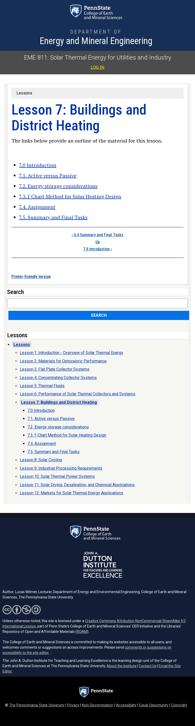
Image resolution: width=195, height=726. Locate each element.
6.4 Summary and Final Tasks (97, 234)
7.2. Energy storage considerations (58, 186)
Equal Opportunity (153, 705)
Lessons (24, 93)
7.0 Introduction (37, 165)
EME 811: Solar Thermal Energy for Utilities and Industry (97, 57)
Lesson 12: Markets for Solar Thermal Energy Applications (71, 493)
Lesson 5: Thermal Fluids (42, 385)
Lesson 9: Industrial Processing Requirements (61, 468)
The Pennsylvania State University (36, 705)
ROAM (82, 632)
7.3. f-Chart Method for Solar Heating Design (70, 196)
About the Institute (122, 666)
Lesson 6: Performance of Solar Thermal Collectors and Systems (77, 394)
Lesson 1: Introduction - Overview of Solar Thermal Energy (71, 352)
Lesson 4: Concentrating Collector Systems (58, 377)
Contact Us (147, 666)
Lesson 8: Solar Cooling (41, 459)
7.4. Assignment (37, 206)
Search (99, 315)
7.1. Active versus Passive (47, 175)
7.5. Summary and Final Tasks (53, 217)
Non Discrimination (97, 705)
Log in (97, 67)
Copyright (179, 705)
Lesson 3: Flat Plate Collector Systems (54, 369)
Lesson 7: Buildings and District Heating (59, 402)
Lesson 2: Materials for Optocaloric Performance (63, 361)
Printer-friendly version (31, 276)
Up (97, 242)
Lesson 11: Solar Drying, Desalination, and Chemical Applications (77, 484)
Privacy (73, 705)
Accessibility (126, 705)
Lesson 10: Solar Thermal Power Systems (57, 476)
